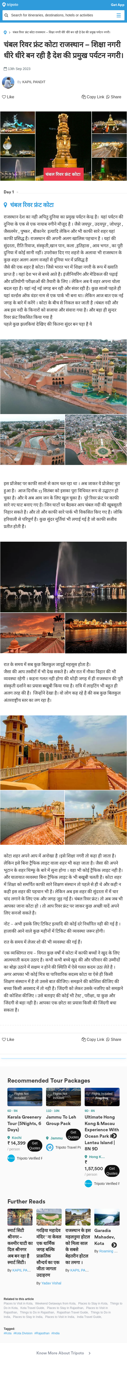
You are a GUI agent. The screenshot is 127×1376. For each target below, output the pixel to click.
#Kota (7, 1333)
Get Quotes (34, 1145)
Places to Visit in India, (60, 1317)
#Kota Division (22, 1333)
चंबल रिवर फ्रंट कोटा (28, 205)
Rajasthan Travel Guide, (73, 1312)
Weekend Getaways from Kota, (55, 1303)
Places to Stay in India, (28, 1317)
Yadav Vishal (51, 1283)
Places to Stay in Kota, (93, 1303)
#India (55, 1333)
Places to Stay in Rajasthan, (65, 1308)
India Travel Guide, (89, 1317)
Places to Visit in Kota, (18, 1303)
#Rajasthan (42, 1333)
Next (114, 1136)
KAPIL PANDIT (23, 1270)
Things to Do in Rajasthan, (37, 1312)
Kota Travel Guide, (32, 1308)
